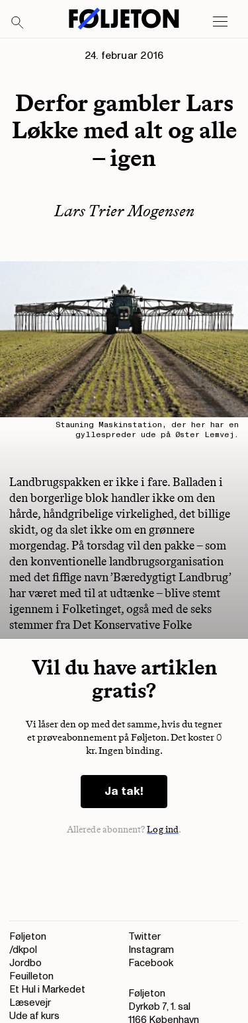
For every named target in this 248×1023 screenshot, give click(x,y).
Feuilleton (31, 976)
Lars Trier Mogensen (124, 210)
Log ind (163, 829)
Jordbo (25, 963)
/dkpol (23, 950)
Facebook (150, 963)
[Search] (17, 23)
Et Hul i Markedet (47, 990)
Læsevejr (30, 1003)
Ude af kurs (34, 1016)
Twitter (144, 937)
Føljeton (27, 937)
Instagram (151, 950)
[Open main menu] (220, 21)
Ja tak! (124, 791)
